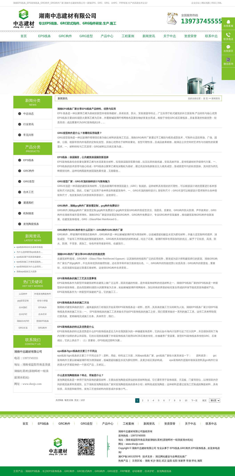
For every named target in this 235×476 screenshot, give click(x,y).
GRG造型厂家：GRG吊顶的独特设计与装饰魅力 (83, 181)
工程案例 (128, 36)
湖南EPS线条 (32, 471)
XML (219, 3)
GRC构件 (65, 36)
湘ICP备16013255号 (129, 456)
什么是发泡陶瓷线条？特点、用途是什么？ (80, 375)
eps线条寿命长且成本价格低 (30, 247)
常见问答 (28, 134)
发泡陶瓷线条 (31, 223)
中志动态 (28, 113)
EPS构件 (42, 307)
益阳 (169, 460)
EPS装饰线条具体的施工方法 (73, 302)
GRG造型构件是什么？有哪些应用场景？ (79, 133)
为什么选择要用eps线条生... (29, 252)
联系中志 (211, 36)
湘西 (199, 460)
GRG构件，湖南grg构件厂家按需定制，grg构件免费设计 (88, 205)
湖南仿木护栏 (23, 321)
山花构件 (23, 294)
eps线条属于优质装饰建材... (29, 257)
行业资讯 (28, 124)
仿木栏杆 (42, 314)
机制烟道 (28, 213)
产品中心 (107, 36)
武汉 (164, 460)
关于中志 (169, 36)
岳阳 (175, 460)
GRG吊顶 (23, 328)
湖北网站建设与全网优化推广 (171, 456)
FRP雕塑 (125, 471)
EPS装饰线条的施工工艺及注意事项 (76, 278)
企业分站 (195, 3)
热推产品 (123, 460)
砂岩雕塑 (137, 471)
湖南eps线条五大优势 (27, 271)
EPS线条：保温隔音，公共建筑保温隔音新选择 (82, 157)
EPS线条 (44, 36)
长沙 (153, 460)
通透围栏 (28, 202)
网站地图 (205, 3)
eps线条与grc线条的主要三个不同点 (77, 351)
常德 (188, 460)
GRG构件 (42, 328)
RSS (214, 3)
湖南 (147, 460)
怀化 (194, 460)
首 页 (205, 98)
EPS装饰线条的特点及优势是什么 (75, 326)
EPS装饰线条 (198, 448)
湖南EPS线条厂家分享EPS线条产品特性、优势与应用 (86, 108)
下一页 (194, 400)
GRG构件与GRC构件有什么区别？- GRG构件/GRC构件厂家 (90, 230)
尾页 (204, 400)
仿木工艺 (28, 192)
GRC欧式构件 (84, 471)
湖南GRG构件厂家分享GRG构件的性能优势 (81, 254)
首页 (24, 36)
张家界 (181, 460)
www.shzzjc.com (135, 444)
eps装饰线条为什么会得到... (29, 266)
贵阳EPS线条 (42, 321)
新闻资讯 (149, 36)
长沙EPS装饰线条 (52, 471)
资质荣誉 (190, 36)
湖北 (158, 460)
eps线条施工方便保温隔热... (29, 262)
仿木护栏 (23, 314)
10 (186, 400)
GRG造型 (86, 36)
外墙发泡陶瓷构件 (42, 294)
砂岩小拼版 (42, 300)
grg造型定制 (23, 300)
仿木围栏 (23, 307)
